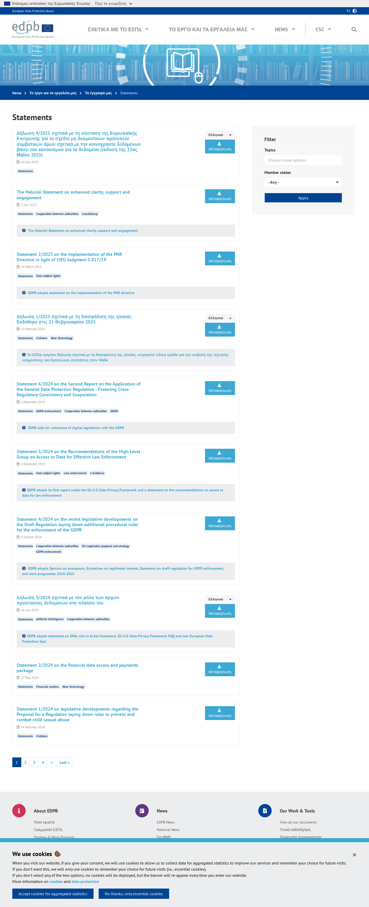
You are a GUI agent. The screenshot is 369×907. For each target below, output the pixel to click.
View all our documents (298, 822)
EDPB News (166, 822)
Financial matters (47, 687)
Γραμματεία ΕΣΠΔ (48, 829)
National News (168, 829)
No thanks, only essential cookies (134, 893)
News (281, 29)
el (349, 10)
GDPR (114, 411)
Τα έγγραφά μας (98, 93)
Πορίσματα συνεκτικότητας (301, 837)
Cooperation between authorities (57, 214)
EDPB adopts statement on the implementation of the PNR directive (81, 292)
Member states (277, 172)
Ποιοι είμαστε (44, 822)
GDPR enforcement (48, 411)
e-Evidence (97, 473)
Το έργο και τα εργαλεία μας (208, 29)
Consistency (90, 214)
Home (16, 93)
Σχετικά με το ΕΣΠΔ (114, 29)
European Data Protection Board (33, 11)
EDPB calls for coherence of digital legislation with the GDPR (75, 427)
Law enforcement (75, 473)
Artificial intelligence (50, 619)
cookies (56, 881)
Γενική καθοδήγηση (295, 829)
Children (41, 338)
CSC (320, 29)
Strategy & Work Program (54, 837)
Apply (303, 197)
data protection (85, 881)
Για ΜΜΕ (164, 837)
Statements (25, 171)
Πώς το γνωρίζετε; (113, 3)
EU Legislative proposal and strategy (105, 546)
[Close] (354, 854)
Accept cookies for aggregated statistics (52, 893)
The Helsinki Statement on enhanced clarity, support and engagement (82, 230)
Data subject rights (48, 276)
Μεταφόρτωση (220, 146)
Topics (269, 149)
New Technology (62, 338)
